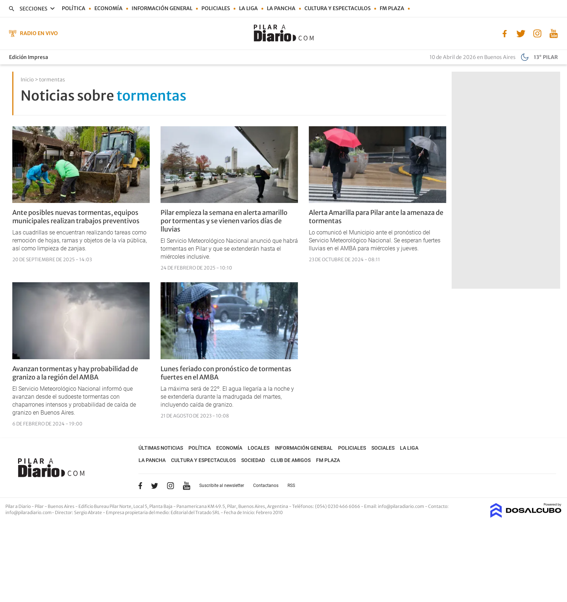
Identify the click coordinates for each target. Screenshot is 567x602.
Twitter (154, 485)
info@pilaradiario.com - (403, 506)
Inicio (27, 79)
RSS (291, 485)
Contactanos (265, 485)
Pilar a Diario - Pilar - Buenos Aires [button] (40, 506)
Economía (108, 8)
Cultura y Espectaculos (337, 8)
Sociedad (253, 460)
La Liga (248, 8)
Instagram (170, 485)
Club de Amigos (290, 460)
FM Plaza (392, 8)
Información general (162, 8)
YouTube (186, 485)
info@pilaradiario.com (28, 512)
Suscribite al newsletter (221, 485)
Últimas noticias (160, 448)
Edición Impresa (28, 57)
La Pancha (281, 8)
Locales (258, 448)
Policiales (215, 8)
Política (73, 8)
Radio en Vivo (39, 33)
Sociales (383, 448)
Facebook (140, 485)
